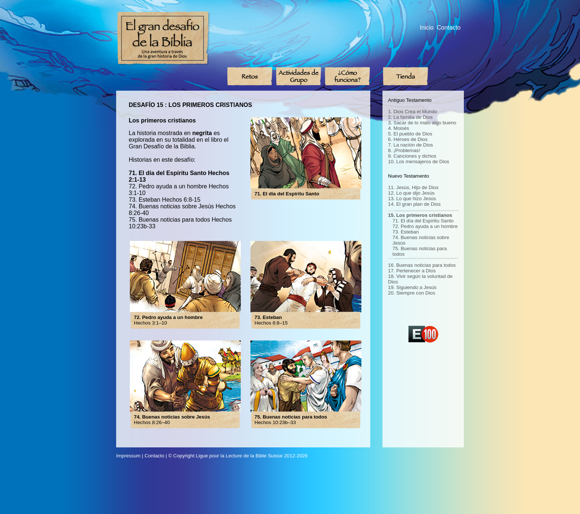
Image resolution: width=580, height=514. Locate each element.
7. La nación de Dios (410, 145)
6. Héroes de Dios (408, 139)
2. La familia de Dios (410, 117)
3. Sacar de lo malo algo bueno (422, 122)
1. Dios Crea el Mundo (412, 111)
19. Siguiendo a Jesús (412, 287)
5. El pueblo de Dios (410, 134)
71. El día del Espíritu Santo (422, 221)
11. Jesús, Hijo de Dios (413, 187)
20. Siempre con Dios (411, 293)
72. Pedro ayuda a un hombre (425, 226)
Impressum (128, 455)
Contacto (449, 27)
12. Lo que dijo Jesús (411, 193)
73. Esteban (405, 232)
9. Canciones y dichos (412, 156)
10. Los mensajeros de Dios (418, 161)
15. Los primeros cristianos (420, 215)
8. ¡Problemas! (404, 150)
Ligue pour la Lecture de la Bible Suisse (239, 455)
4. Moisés (398, 128)
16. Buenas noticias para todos (422, 265)
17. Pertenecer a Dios (412, 270)
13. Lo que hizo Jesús (412, 198)
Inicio (427, 27)
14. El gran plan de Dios (414, 204)
